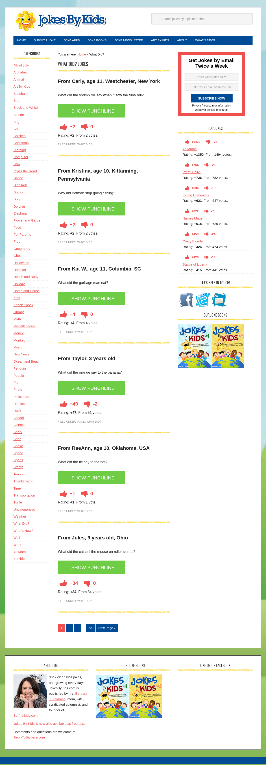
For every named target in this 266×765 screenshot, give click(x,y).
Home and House (26, 292)
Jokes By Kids (60, 21)
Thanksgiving (23, 482)
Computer (20, 158)
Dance (18, 179)
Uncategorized (24, 510)
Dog (16, 200)
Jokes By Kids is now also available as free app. (49, 724)
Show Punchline (94, 112)
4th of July (21, 66)
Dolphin (19, 207)
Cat (16, 129)
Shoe (17, 440)
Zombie (19, 559)
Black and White (25, 108)
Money (18, 334)
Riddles (19, 404)
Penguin (19, 369)
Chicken (19, 137)
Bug (16, 122)
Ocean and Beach (26, 362)
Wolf (16, 538)
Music (17, 348)
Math (17, 320)
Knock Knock (23, 306)
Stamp (18, 468)
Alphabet (20, 73)
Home (81, 55)
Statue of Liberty (195, 265)
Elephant (20, 214)
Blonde (18, 116)
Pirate (17, 390)
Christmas (21, 144)
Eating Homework (196, 196)
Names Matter (193, 219)
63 (90, 629)
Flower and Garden (27, 221)
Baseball (19, 94)
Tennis (18, 475)
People (18, 376)
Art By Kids (21, 87)
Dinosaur (20, 186)
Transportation (24, 496)
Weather (19, 517)
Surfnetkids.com (25, 716)
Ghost (17, 256)
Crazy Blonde (193, 242)
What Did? (84, 145)
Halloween (21, 264)
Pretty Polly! (192, 173)
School (18, 419)
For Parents (22, 235)
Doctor (18, 193)
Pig (15, 383)
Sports (18, 461)
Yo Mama (190, 150)
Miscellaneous (24, 327)
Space (18, 454)
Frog (16, 242)
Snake (18, 447)
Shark (17, 433)
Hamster (19, 271)
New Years (21, 355)
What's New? (23, 531)
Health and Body (25, 277)
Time (17, 489)
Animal (18, 80)
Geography (21, 249)
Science (19, 426)
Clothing (19, 151)
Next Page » (107, 629)
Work (17, 546)
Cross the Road (25, 172)
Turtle (17, 503)
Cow (16, 165)
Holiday (19, 285)
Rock (17, 411)
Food (81, 422)
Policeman (21, 397)
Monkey (19, 341)
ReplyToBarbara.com (29, 738)
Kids (16, 299)
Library (18, 313)
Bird (16, 101)
